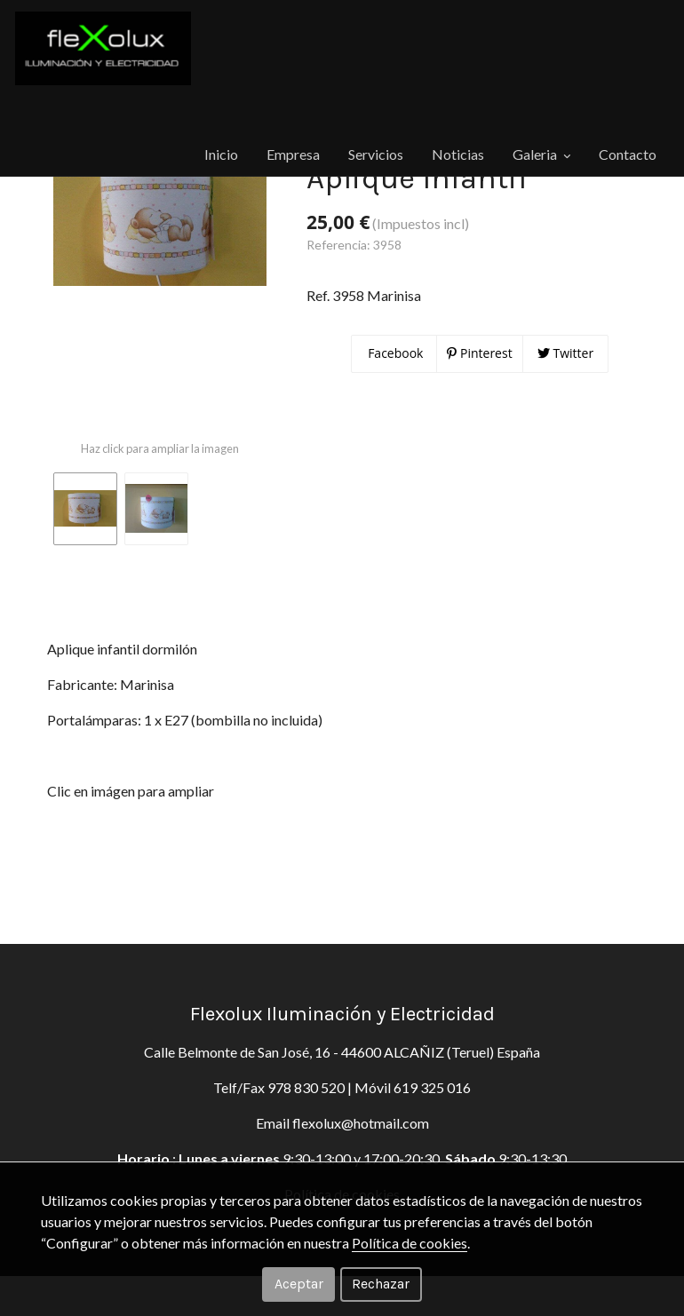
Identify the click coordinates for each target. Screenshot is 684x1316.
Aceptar (298, 1283)
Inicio (126, 137)
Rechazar (381, 1283)
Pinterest (479, 438)
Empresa (200, 137)
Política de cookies (409, 1242)
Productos (54, 184)
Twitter (565, 438)
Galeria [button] (457, 137)
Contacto (546, 137)
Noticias (371, 137)
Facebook (394, 438)
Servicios (286, 137)
